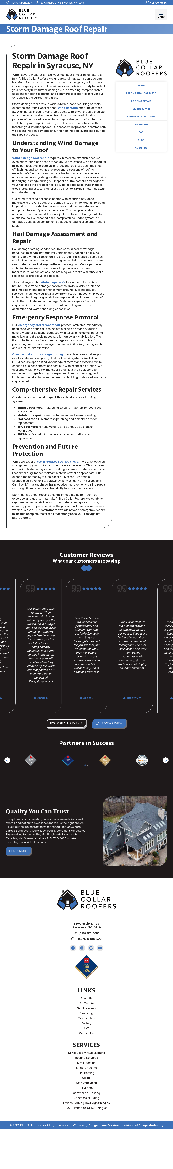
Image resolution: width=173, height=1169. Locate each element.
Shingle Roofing (86, 1068)
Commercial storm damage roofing (37, 354)
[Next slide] (89, 568)
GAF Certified (86, 1003)
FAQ (141, 132)
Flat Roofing (86, 1073)
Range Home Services (104, 1125)
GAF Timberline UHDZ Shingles (86, 1108)
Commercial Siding (86, 1098)
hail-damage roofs (52, 282)
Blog (141, 140)
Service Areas (86, 1008)
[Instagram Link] (82, 948)
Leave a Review (109, 723)
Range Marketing (151, 1125)
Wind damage (68, 108)
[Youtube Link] (100, 948)
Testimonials (86, 1018)
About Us (141, 147)
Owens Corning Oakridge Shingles (86, 1103)
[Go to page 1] (85, 765)
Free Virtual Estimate (141, 93)
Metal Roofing (86, 1063)
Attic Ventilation (86, 1083)
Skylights (86, 1088)
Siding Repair (141, 108)
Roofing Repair (141, 101)
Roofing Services (86, 1058)
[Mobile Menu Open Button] (161, 14)
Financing (141, 124)
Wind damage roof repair (30, 158)
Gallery (86, 1023)
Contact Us (86, 1033)
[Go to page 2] (87, 765)
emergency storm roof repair (39, 325)
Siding (86, 1078)
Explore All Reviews (66, 723)
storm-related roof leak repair (59, 461)
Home (141, 85)
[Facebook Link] (73, 948)
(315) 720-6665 (156, 2)
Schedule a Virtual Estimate (86, 1053)
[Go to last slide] (84, 568)
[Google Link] (91, 948)
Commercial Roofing (141, 116)
